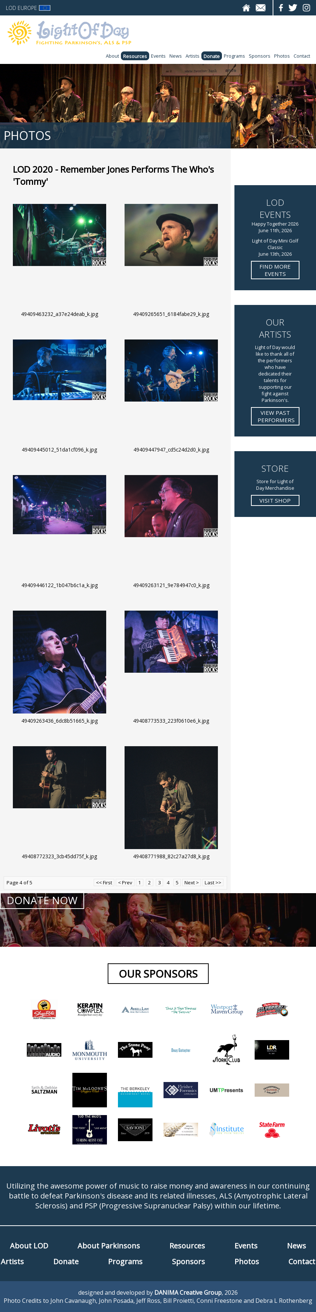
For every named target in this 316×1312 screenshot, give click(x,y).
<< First (104, 882)
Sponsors (259, 56)
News (175, 56)
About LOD (29, 1246)
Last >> (213, 882)
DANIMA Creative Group (188, 1292)
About (112, 56)
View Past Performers (276, 416)
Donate (212, 56)
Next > (191, 882)
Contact (302, 56)
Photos (282, 56)
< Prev (125, 882)
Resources (135, 56)
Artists (193, 56)
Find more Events (275, 270)
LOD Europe (28, 7)
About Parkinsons (109, 1246)
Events (158, 56)
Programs (234, 56)
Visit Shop (275, 500)
